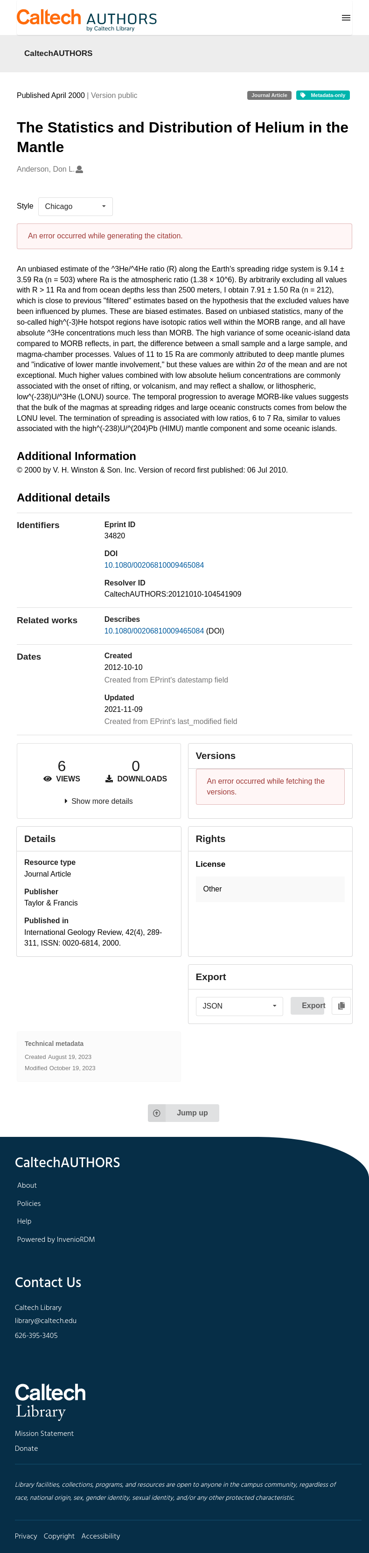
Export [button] (313, 1006)
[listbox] (75, 206)
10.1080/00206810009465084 (154, 565)
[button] (270, 889)
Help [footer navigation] (24, 1222)
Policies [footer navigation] (29, 1204)
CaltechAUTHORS (58, 53)
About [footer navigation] (27, 1186)
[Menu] (346, 17)
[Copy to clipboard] (341, 1006)
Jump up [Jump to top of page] (178, 1113)
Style (25, 206)
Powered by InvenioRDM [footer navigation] (56, 1240)
